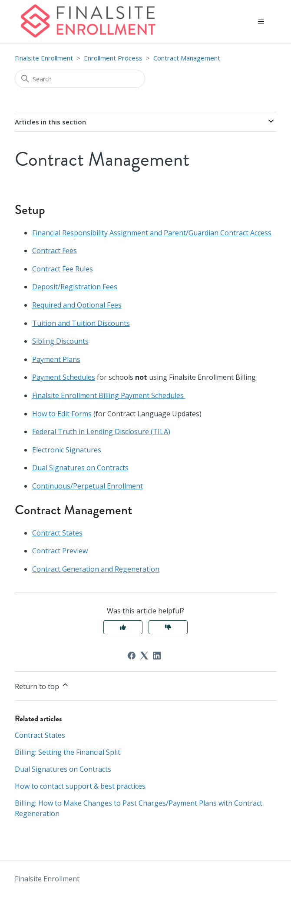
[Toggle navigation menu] (261, 22)
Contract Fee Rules (62, 269)
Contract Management (186, 58)
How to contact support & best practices (80, 786)
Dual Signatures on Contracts (80, 467)
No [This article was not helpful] (168, 627)
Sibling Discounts (60, 341)
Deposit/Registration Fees (74, 286)
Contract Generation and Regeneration (95, 569)
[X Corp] (144, 655)
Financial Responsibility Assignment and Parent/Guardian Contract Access (151, 233)
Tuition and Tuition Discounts (81, 323)
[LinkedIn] (157, 655)
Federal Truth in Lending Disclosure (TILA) (101, 431)
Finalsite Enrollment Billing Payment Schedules (108, 395)
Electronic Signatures (66, 450)
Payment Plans (56, 359)
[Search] (80, 78)
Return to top (42, 685)
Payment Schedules (63, 377)
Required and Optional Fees (77, 305)
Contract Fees (54, 250)
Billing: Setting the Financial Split (67, 752)
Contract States (57, 533)
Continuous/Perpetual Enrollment (87, 486)
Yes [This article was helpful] (122, 627)
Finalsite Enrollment (44, 58)
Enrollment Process (113, 58)
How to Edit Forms (62, 413)
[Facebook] (132, 655)
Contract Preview (60, 551)
